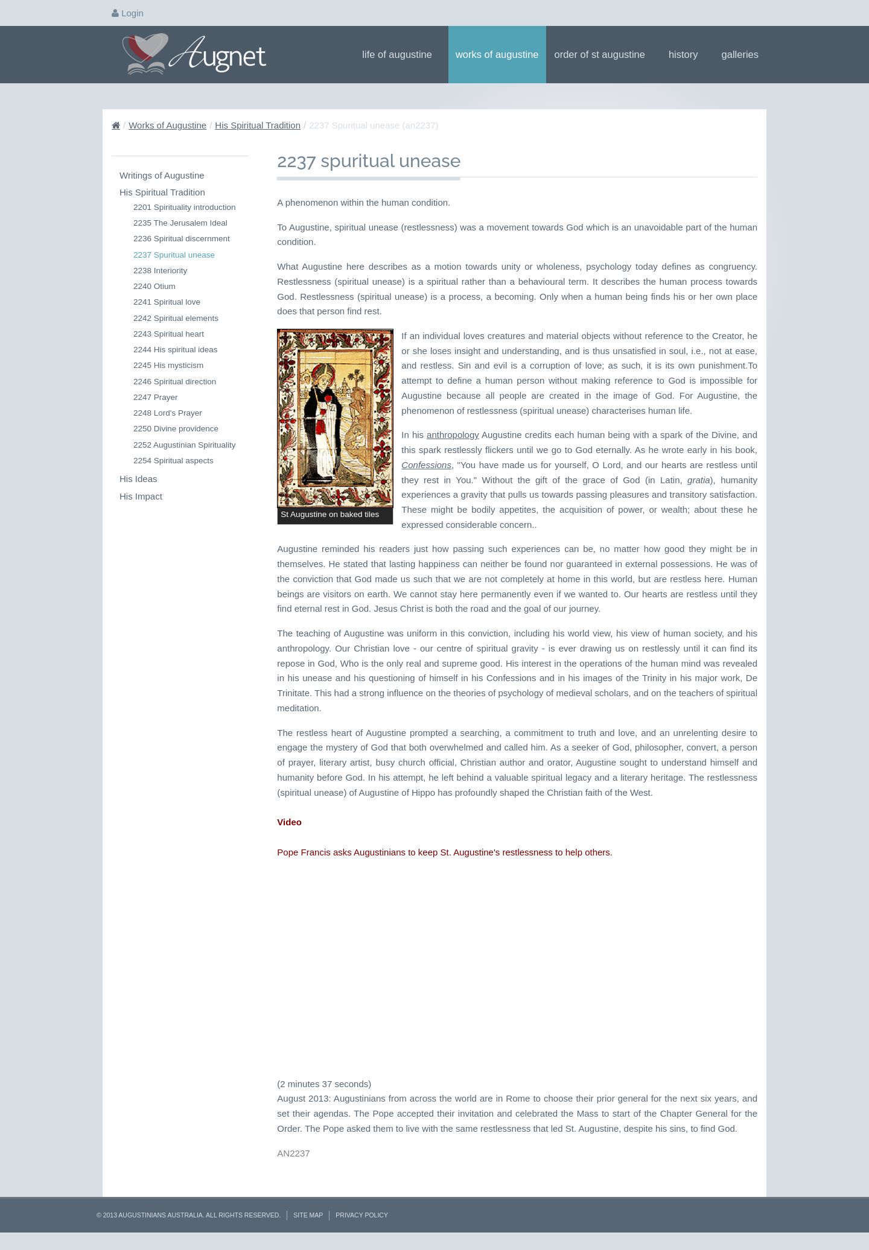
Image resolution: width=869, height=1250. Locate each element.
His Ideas (138, 479)
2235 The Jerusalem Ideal (180, 222)
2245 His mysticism (168, 365)
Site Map (308, 1215)
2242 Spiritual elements (175, 318)
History (687, 54)
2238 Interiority (160, 270)
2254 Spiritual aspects (173, 460)
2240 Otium (154, 286)
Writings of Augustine (162, 175)
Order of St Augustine (604, 54)
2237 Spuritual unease (174, 254)
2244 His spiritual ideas (175, 349)
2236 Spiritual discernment (181, 238)
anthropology (453, 435)
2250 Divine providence (175, 428)
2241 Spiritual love (166, 301)
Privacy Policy (362, 1215)
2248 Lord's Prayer (167, 412)
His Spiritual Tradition (258, 125)
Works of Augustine (497, 54)
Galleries (744, 54)
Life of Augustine (401, 54)
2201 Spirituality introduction (184, 207)
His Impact (140, 496)
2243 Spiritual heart (168, 333)
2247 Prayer (155, 397)
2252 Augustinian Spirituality (184, 444)
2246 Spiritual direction (174, 381)
